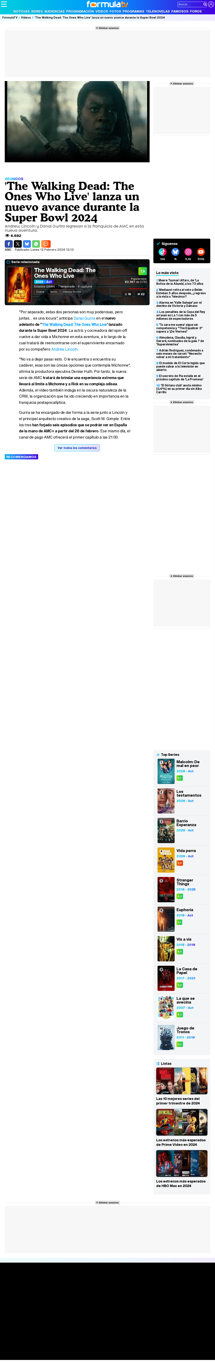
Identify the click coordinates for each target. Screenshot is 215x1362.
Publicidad (129, 1325)
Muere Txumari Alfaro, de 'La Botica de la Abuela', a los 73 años (179, 282)
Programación (80, 11)
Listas (49, 1289)
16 (129, 294)
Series (37, 11)
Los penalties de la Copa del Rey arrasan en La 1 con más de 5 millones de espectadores (180, 315)
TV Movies (52, 1293)
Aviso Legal (31, 1325)
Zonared (96, 1357)
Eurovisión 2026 (139, 1292)
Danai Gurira (84, 318)
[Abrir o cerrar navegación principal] (4, 4)
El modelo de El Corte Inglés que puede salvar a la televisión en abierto (180, 366)
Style (36, 1357)
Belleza (45, 1352)
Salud (78, 1352)
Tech (50, 1357)
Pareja (56, 1352)
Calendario (52, 1285)
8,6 (180, 985)
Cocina (88, 1352)
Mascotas (125, 1352)
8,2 (180, 1044)
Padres (67, 1352)
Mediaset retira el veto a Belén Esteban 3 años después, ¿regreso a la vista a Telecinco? (181, 293)
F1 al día (60, 1357)
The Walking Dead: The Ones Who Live (65, 273)
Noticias (21, 11)
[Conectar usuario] (211, 4)
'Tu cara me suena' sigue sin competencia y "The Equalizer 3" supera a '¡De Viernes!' (179, 328)
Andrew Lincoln (64, 349)
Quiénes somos (11, 1325)
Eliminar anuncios (109, 28)
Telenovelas (158, 11)
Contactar (144, 1325)
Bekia (25, 1352)
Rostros (177, 1280)
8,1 (179, 922)
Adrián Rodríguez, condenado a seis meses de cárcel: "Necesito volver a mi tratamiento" (179, 353)
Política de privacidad (54, 1325)
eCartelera (61, 1347)
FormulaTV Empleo (39, 1347)
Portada (10, 1280)
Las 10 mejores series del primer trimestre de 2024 (178, 1101)
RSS (156, 1325)
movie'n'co (99, 1347)
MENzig (26, 1357)
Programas (133, 11)
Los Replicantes (31, 1342)
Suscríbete (180, 1294)
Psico (113, 1352)
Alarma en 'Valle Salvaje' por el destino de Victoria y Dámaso (179, 304)
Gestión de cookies (108, 1325)
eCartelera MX (80, 1347)
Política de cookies (81, 1325)
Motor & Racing (78, 1357)
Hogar (104, 1352)
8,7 (180, 778)
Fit (96, 1352)
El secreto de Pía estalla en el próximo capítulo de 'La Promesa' (179, 378)
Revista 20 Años (107, 16)
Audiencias (54, 11)
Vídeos (101, 11)
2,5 (180, 863)
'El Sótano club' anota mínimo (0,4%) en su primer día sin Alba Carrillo (179, 388)
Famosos (179, 11)
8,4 (180, 951)
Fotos (115, 11)
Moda (34, 1352)
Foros (196, 11)
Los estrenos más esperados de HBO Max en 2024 (181, 1183)
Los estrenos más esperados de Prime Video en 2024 (181, 1142)
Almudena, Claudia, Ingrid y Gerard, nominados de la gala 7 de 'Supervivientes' (180, 341)
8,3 (180, 896)
